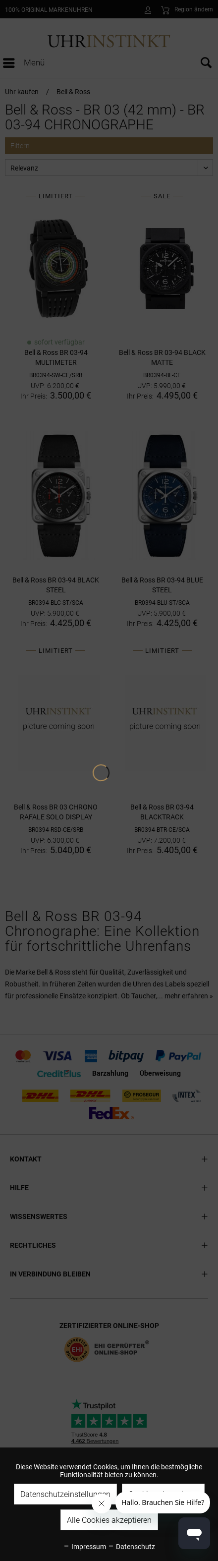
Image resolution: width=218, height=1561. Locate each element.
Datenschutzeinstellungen (65, 1494)
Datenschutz (131, 1547)
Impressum (84, 1547)
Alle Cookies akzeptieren (109, 1520)
